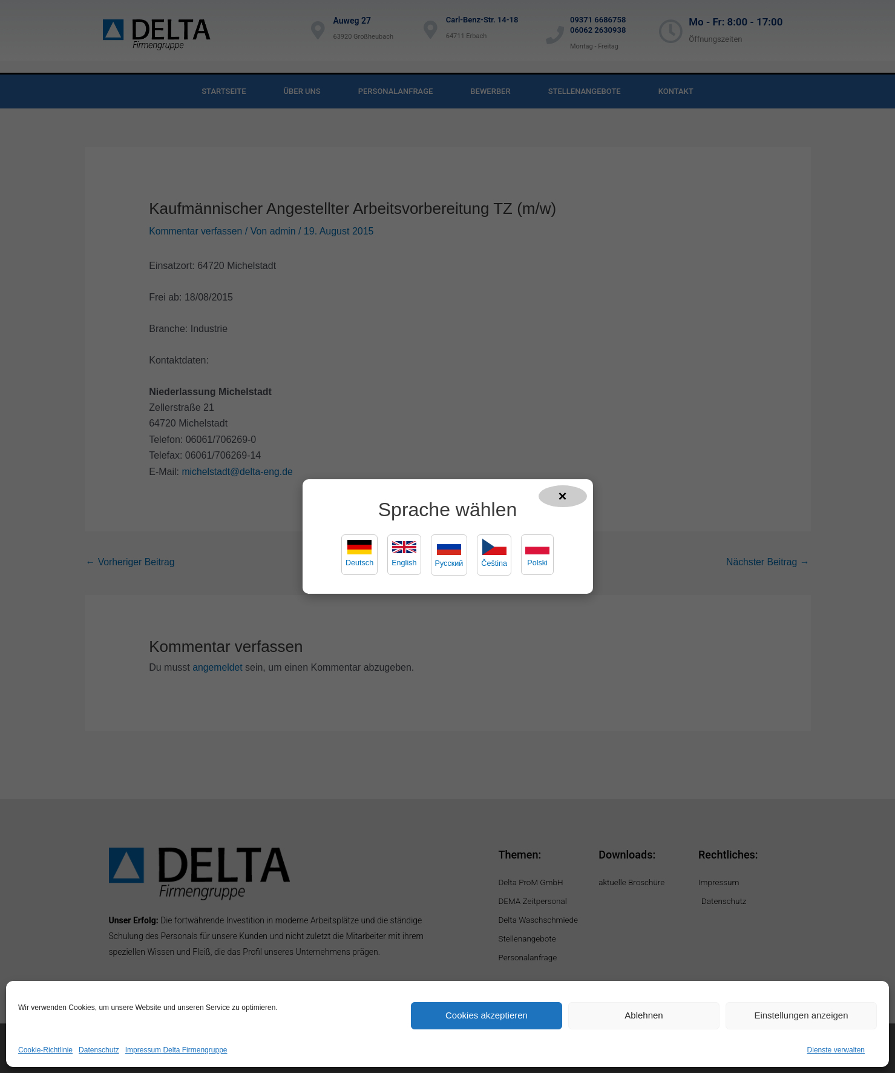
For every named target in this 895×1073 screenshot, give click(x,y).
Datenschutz (99, 1050)
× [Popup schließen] (563, 495)
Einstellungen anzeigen (801, 1015)
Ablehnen (644, 1015)
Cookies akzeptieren (486, 1015)
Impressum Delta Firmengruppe (176, 1050)
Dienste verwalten (836, 1050)
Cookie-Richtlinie (45, 1050)
